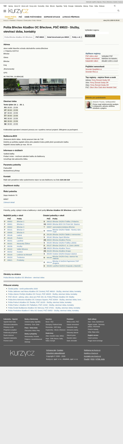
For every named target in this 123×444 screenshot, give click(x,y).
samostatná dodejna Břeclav (64, 227)
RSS (92, 359)
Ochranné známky (72, 330)
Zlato (47, 6)
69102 (9, 249)
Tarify (65, 6)
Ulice (96, 87)
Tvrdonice (21, 257)
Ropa (47, 338)
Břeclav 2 (20, 221)
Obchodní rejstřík (91, 2)
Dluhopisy (49, 324)
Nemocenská (29, 336)
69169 (49, 251)
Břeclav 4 (20, 230)
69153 (9, 257)
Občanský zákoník (72, 332)
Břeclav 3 (20, 227)
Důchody (27, 342)
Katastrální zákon (92, 61)
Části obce (102, 87)
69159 (49, 254)
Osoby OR (106, 80)
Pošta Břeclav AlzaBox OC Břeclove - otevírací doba (24, 277)
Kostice (20, 252)
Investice (49, 319)
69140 (49, 237)
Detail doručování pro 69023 (58, 37)
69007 (49, 227)
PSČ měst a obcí (92, 56)
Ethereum (62, 330)
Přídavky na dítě (9, 327)
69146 (9, 235)
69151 (9, 241)
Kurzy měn (33, 6)
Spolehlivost (100, 322)
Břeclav (39, 20)
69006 (9, 233)
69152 (9, 252)
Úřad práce (28, 330)
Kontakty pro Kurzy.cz (92, 356)
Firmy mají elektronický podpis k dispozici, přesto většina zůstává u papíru (105, 106)
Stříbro (62, 336)
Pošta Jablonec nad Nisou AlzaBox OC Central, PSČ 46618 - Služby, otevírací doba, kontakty (44, 291)
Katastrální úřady (72, 327)
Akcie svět (24, 6)
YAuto (104, 2)
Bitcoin (52, 6)
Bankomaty (34, 319)
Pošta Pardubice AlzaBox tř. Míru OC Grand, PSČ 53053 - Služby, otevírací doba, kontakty (43, 311)
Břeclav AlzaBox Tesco (61, 248)
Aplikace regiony (93, 54)
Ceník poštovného (33, 17)
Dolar (37, 324)
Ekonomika (49, 327)
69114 (49, 262)
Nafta (61, 338)
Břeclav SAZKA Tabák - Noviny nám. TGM (67, 231)
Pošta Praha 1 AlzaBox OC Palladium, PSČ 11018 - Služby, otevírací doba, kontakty (41, 305)
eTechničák (96, 326)
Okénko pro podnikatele (96, 98)
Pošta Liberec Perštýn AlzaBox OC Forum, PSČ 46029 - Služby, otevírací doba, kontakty (42, 294)
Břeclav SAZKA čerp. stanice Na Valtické (65, 257)
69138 (49, 258)
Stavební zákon (71, 338)
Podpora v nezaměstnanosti (33, 339)
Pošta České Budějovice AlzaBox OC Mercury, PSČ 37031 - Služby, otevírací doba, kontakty (44, 308)
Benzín (56, 338)
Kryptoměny (49, 330)
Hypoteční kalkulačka (10, 338)
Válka (96, 6)
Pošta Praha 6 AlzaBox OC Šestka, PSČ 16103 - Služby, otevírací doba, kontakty (39, 302)
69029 (49, 248)
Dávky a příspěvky (31, 334)
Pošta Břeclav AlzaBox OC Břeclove (18, 37)
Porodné (36, 336)
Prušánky (20, 260)
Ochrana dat (51, 350)
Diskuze (101, 6)
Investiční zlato (54, 336)
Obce (92, 87)
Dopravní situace (52, 17)
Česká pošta (27, 20)
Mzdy (59, 327)
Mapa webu (95, 332)
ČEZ (52, 322)
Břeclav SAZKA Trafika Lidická (64, 243)
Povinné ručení (8, 341)
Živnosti (99, 80)
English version (93, 335)
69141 (9, 230)
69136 (49, 234)
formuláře (74, 341)
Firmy (94, 80)
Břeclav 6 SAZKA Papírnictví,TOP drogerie (66, 262)
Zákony (85, 6)
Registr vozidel (92, 324)
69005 (49, 224)
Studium (120, 2)
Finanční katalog (93, 329)
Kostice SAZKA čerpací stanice (65, 254)
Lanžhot (20, 241)
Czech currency (93, 338)
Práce (91, 6)
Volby (89, 332)
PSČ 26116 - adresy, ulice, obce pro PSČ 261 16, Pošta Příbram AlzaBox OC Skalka (41, 297)
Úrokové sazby (29, 322)
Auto (89, 322)
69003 (9, 227)
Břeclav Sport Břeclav (61, 237)
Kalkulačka (78, 6)
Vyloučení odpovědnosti (55, 353)
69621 (9, 260)
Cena (93, 322)
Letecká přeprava (71, 17)
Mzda (34, 330)
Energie (71, 6)
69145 (9, 238)
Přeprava (19, 20)
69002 (9, 221)
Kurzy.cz (6, 20)
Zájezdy (99, 2)
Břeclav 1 (20, 224)
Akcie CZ (17, 6)
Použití (86, 359)
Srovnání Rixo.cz (92, 72)
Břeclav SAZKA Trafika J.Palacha (66, 221)
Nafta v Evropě (50, 341)
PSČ (20, 17)
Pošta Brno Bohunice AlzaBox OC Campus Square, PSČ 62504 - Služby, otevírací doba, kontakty (45, 300)
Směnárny (28, 324)
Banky (27, 319)
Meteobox (110, 2)
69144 (9, 255)
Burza (47, 322)
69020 (49, 240)
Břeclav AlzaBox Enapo (62, 251)
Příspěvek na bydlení (10, 330)
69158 (49, 266)
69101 (9, 244)
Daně (68, 341)
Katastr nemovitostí (93, 58)
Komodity (41, 6)
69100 (49, 243)
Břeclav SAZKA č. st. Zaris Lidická (66, 245)
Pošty (34, 20)
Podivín (20, 238)
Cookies (60, 350)
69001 (9, 224)
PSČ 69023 (40, 37)
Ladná (19, 235)
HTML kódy (100, 359)
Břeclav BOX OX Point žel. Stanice (66, 224)
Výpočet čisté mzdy (10, 322)
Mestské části (111, 87)
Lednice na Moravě (24, 255)
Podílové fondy (57, 324)
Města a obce (71, 322)
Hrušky (19, 246)
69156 (9, 246)
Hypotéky (59, 6)
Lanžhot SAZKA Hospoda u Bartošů (66, 266)
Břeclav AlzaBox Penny (62, 240)
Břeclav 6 (20, 233)
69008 (49, 231)
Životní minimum (9, 335)
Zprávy (10, 6)
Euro (33, 324)
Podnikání (13, 20)
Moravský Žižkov (23, 244)
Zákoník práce (71, 335)
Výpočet (15, 319)
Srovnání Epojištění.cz (94, 69)
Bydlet (115, 2)
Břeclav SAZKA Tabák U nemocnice (66, 234)
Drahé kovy (49, 333)
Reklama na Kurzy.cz (92, 350)
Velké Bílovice (22, 249)
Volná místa (33, 328)
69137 (49, 245)
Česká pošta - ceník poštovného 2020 (23, 289)
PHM (51, 338)
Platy (38, 330)
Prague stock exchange (95, 341)
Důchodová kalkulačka (11, 324)
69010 (49, 221)
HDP (55, 327)
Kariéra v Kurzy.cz (91, 353)
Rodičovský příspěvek (10, 332)
